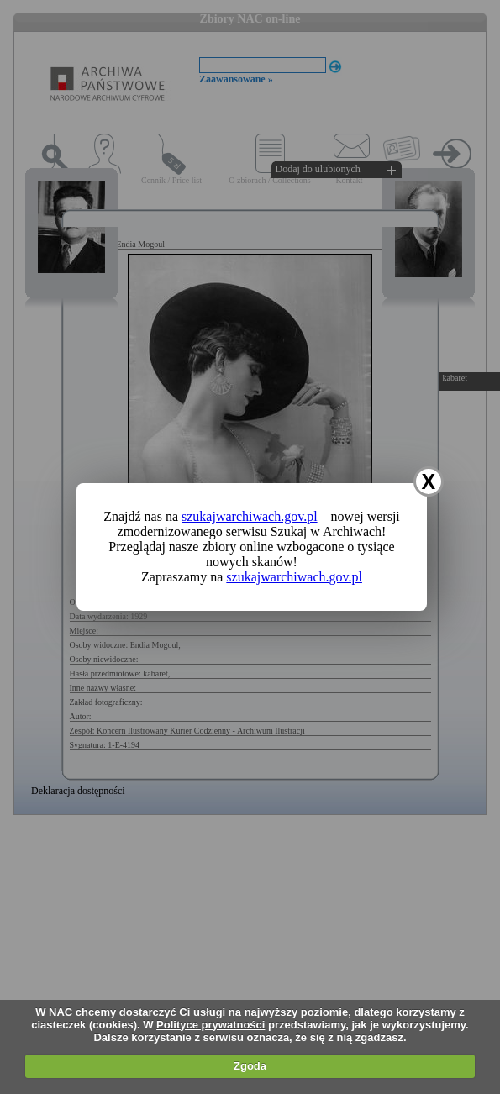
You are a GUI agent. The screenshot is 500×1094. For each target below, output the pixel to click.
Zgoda (250, 1066)
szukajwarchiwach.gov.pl (250, 516)
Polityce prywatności (210, 1024)
